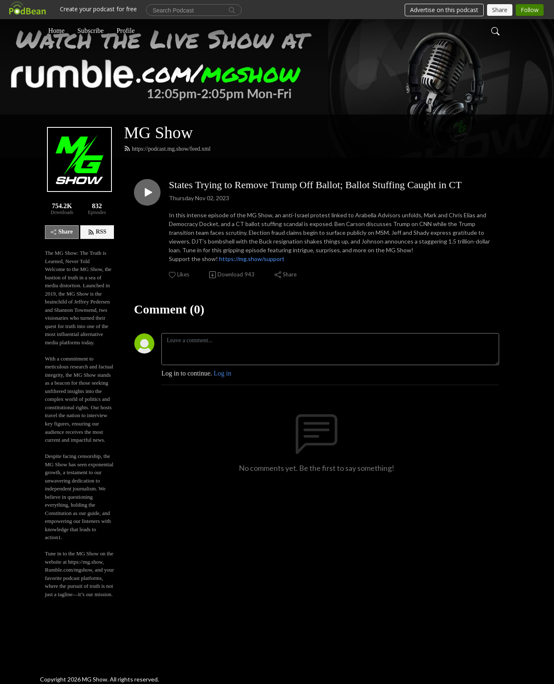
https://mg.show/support (251, 258)
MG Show (158, 132)
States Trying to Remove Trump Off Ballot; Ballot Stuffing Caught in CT (315, 184)
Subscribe (90, 30)
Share (62, 232)
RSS (97, 232)
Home (56, 30)
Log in (222, 373)
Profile (125, 30)
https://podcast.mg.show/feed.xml (167, 148)
